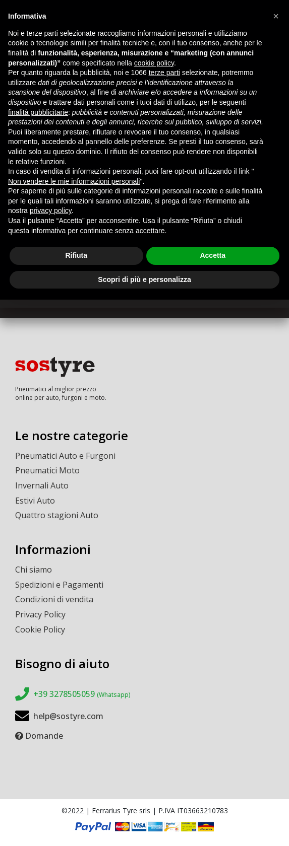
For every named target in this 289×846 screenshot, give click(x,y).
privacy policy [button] (51, 210)
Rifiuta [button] (76, 255)
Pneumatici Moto (47, 470)
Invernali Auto (42, 485)
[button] (276, 16)
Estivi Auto (35, 500)
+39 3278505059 (82, 693)
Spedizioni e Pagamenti (59, 584)
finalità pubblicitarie (38, 112)
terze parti (164, 72)
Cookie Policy (40, 629)
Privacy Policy (40, 614)
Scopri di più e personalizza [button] (144, 279)
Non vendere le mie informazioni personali (74, 181)
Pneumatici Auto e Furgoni (65, 455)
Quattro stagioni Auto (56, 515)
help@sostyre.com (68, 716)
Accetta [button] (212, 255)
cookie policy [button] (154, 63)
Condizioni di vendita (54, 599)
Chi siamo (33, 569)
